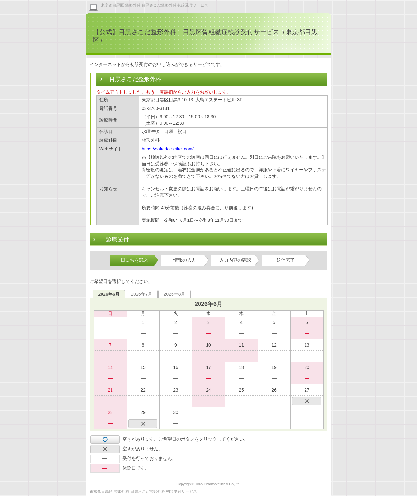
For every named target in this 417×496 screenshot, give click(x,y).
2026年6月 (109, 294)
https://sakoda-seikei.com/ (168, 148)
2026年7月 (142, 294)
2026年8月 (174, 294)
